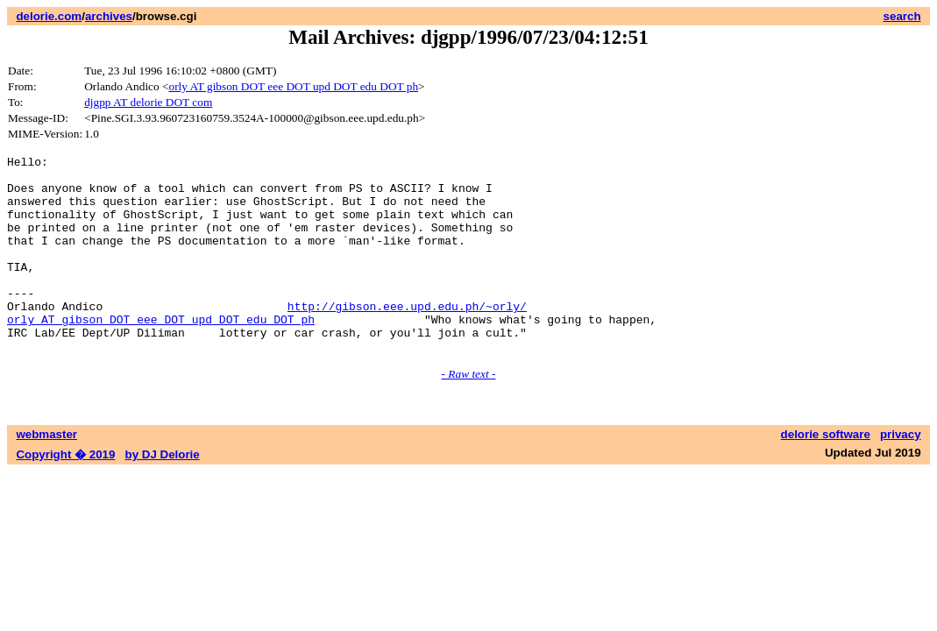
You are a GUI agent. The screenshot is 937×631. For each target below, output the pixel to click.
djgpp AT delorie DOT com (148, 102)
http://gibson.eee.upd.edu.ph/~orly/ (407, 337)
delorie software (825, 473)
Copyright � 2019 (65, 493)
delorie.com (49, 16)
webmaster (46, 473)
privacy (900, 473)
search (902, 16)
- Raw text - (469, 413)
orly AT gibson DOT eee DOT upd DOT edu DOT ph (294, 86)
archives (108, 16)
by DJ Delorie (162, 493)
